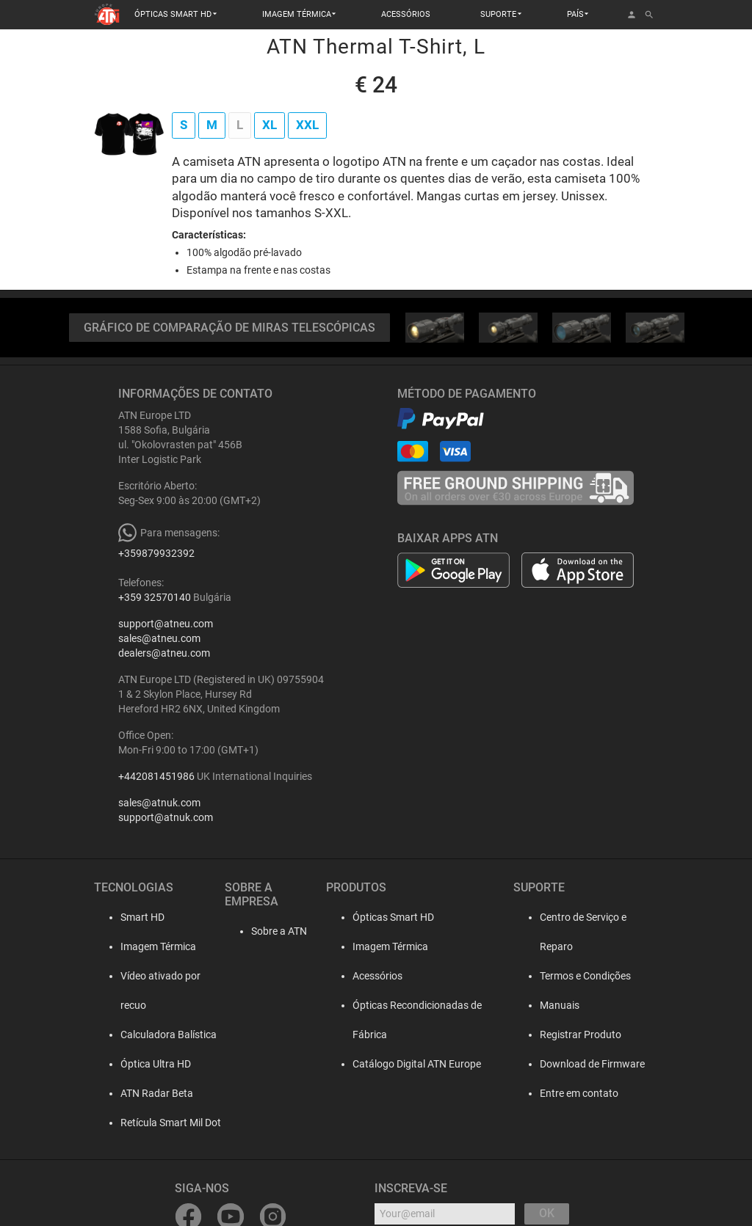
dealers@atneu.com (164, 653)
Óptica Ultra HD (144, 1034)
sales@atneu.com (159, 638)
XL (269, 124)
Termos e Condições (581, 946)
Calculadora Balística (157, 1005)
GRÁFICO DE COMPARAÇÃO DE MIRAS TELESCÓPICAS (229, 328)
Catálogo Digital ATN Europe (413, 1034)
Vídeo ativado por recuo (163, 976)
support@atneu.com (165, 624)
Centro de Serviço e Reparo (597, 917)
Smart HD (131, 917)
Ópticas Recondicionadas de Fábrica (432, 1005)
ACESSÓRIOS (405, 14)
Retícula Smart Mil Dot (159, 1093)
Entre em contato (575, 1064)
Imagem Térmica (146, 946)
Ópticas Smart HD (389, 917)
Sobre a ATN (266, 917)
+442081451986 (156, 776)
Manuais (556, 976)
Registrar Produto (577, 1005)
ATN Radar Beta (145, 1064)
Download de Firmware (588, 1034)
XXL (307, 124)
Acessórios (374, 976)
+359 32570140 (154, 597)
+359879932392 (156, 553)
